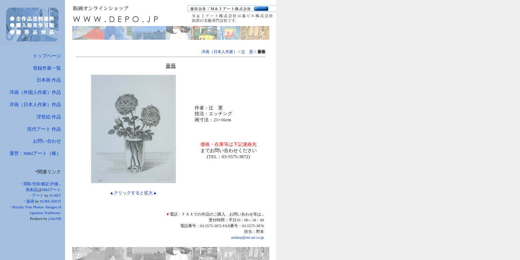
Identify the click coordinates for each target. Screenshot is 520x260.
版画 (30, 201)
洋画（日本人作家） (219, 52)
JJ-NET (55, 196)
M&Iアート (51, 190)
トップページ (47, 55)
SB (58, 219)
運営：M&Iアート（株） (35, 153)
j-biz (52, 219)
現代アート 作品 (44, 129)
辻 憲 (247, 52)
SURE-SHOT (50, 201)
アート (38, 196)
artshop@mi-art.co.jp (247, 237)
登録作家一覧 (47, 68)
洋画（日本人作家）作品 (35, 104)
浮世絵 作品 (48, 117)
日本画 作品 (48, 80)
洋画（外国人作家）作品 (35, 92)
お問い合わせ (47, 141)
